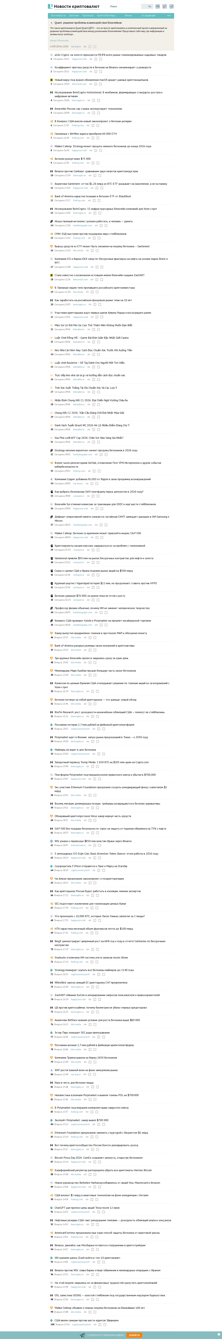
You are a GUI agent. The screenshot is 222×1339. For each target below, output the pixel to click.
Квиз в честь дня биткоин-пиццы (74, 1082)
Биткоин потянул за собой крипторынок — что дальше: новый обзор (95, 699)
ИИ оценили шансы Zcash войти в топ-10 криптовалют (87, 1257)
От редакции (148, 15)
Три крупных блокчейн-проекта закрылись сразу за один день (91, 658)
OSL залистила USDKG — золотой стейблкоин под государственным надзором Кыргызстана (110, 1295)
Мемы (128, 15)
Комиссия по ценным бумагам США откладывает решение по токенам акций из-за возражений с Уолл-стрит (112, 685)
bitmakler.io (79, 329)
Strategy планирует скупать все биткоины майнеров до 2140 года (94, 970)
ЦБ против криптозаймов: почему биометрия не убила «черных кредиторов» (101, 1007)
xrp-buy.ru (76, 46)
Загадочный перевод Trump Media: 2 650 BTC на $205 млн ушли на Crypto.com (102, 762)
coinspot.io (78, 496)
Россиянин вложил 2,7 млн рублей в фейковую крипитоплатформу (94, 1045)
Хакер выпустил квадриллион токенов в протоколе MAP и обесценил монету (101, 633)
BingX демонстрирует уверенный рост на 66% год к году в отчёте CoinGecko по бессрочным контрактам (110, 943)
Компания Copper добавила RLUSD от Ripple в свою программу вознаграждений (103, 479)
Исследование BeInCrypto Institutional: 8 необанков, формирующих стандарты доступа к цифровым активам (109, 94)
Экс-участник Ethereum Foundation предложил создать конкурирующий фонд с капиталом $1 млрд (111, 789)
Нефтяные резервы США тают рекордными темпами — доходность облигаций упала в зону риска (113, 1220)
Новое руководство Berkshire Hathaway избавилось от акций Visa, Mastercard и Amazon (107, 1182)
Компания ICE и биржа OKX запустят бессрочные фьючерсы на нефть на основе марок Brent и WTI (111, 260)
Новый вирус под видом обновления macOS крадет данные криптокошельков (101, 79)
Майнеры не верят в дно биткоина (75, 749)
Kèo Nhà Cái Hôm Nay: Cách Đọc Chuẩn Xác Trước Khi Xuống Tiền (93, 350)
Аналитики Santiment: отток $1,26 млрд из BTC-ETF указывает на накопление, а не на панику (111, 183)
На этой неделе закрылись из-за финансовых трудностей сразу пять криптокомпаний (106, 1282)
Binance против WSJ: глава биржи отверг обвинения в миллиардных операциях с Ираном (107, 1270)
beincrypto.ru (78, 100)
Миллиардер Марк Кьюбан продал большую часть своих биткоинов (95, 670)
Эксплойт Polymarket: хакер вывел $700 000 (81, 1120)
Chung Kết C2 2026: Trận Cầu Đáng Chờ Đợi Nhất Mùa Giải (89, 412)
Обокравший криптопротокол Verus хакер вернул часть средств (93, 816)
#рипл (53, 40)
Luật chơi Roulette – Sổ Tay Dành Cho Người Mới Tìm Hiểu (90, 362)
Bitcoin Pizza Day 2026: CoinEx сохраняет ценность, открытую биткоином (99, 1157)
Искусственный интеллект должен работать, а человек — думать (94, 221)
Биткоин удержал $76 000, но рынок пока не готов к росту (90, 595)
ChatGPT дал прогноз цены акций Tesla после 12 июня (87, 1207)
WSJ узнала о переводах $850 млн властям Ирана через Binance (93, 841)
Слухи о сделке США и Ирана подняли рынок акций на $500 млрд (94, 570)
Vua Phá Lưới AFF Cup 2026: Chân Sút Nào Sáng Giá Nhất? (89, 437)
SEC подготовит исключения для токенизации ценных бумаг (90, 903)
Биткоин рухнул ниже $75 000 (73, 158)
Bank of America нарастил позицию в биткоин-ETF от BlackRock (93, 196)
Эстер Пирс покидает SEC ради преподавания (82, 1032)
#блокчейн (63, 40)
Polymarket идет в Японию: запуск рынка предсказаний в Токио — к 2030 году (101, 737)
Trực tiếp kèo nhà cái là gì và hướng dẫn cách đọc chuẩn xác (90, 375)
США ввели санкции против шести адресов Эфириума (86, 1320)
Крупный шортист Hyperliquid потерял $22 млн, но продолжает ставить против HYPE (106, 583)
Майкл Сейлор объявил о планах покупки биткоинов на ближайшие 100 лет (100, 1307)
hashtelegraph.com (82, 225)
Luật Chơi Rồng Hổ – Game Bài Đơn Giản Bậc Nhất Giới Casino (92, 337)
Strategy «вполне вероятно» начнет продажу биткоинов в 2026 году (96, 450)
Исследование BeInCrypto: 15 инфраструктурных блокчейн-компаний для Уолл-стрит (106, 208)
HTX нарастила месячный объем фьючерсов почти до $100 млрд (94, 928)
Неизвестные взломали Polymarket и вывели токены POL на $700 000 (97, 1095)
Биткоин (74, 15)
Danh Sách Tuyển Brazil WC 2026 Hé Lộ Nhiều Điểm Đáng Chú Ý (92, 425)
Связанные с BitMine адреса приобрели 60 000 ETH (86, 133)
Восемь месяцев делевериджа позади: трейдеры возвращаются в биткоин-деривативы (107, 803)
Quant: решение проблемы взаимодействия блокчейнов (88, 22)
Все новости (58, 15)
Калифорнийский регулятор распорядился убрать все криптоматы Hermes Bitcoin (103, 1170)
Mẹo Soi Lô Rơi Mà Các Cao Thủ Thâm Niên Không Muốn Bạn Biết (94, 325)
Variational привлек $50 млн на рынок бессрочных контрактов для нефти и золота (104, 558)
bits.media (78, 250)
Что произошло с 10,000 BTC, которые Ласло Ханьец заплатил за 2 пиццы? (100, 916)
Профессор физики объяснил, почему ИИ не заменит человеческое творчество (102, 608)
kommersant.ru (78, 845)
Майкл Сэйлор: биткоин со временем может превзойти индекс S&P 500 (98, 533)
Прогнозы (88, 15)
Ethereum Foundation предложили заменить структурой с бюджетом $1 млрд (101, 1132)
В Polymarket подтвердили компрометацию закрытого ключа (92, 1107)
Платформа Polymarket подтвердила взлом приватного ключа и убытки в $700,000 (105, 774)
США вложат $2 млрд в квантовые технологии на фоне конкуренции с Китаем (101, 1195)
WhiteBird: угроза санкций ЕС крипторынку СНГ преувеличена (91, 982)
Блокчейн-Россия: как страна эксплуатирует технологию (88, 108)
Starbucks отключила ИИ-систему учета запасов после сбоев (91, 957)
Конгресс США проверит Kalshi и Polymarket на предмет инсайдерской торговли (103, 620)
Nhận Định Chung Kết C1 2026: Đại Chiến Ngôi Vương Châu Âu (91, 400)
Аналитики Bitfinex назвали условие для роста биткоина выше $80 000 (97, 1020)
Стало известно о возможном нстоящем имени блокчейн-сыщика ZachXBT (100, 275)
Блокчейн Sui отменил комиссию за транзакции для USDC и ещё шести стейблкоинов (105, 504)
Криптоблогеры (106, 15)
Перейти (134, 1335)
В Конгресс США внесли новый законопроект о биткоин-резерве (93, 121)
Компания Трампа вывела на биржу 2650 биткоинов (86, 1057)
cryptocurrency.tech (80, 728)
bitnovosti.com (79, 84)
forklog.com (78, 125)
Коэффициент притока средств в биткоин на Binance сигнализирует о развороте (103, 67)
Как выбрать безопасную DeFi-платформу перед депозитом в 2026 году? (99, 491)
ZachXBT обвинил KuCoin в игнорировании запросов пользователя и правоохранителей (107, 995)
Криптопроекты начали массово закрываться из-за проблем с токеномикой (100, 545)
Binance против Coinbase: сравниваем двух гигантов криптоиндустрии (96, 171)
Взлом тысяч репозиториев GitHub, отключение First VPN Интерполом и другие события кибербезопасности (108, 464)
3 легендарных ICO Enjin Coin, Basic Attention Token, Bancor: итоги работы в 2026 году (106, 853)
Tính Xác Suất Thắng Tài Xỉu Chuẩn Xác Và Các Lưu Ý (86, 387)
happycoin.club (79, 59)
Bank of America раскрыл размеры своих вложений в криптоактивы (95, 645)
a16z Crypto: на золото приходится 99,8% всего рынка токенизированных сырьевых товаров (110, 54)
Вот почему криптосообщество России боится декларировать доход (96, 1145)
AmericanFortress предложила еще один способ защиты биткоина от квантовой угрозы (107, 1232)
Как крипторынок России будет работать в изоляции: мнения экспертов (98, 891)
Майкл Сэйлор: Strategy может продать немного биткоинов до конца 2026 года (103, 146)
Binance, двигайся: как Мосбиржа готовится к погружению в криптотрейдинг (100, 1245)
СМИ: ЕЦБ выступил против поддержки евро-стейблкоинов (90, 233)
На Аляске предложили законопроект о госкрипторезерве (89, 878)
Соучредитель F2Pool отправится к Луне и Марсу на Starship (91, 866)
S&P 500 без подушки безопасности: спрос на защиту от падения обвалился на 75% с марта (110, 828)
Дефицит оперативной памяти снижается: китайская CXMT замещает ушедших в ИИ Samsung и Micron (112, 518)
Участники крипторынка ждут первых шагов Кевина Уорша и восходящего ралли (103, 312)
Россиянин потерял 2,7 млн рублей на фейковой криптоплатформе (94, 724)
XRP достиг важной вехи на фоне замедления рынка (86, 1070)
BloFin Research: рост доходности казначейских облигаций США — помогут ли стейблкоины (110, 712)
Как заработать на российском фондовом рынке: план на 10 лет (93, 300)
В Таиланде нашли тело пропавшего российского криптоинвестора (95, 287)
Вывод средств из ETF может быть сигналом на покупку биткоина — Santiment (102, 246)
